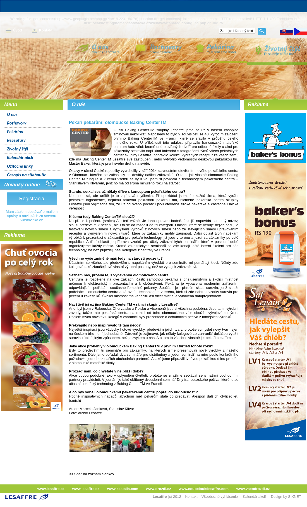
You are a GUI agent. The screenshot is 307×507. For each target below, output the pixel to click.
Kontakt (42, 30)
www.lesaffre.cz (50, 489)
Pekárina (15, 131)
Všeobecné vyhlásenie (220, 496)
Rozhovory (16, 123)
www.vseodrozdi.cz (253, 489)
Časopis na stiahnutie (26, 174)
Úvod (14, 30)
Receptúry (16, 140)
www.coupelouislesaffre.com (204, 489)
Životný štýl (17, 149)
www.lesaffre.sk (85, 489)
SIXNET (294, 496)
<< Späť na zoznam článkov (91, 474)
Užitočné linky (20, 166)
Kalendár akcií (20, 157)
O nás (12, 114)
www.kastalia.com (122, 489)
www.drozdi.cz (158, 489)
